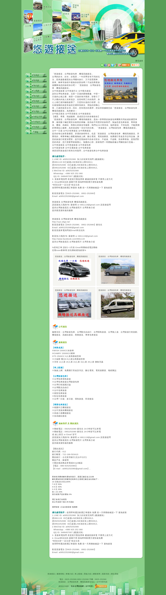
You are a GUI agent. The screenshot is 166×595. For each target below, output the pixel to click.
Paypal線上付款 (35, 116)
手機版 (35, 132)
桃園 (56, 407)
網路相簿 (35, 101)
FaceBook (35, 122)
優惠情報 (35, 80)
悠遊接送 (35, 75)
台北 (65, 457)
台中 (54, 91)
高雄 (56, 413)
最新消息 (35, 106)
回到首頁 (35, 127)
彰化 (56, 396)
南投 (56, 393)
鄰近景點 (35, 111)
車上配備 (35, 91)
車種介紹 (35, 85)
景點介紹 (35, 96)
